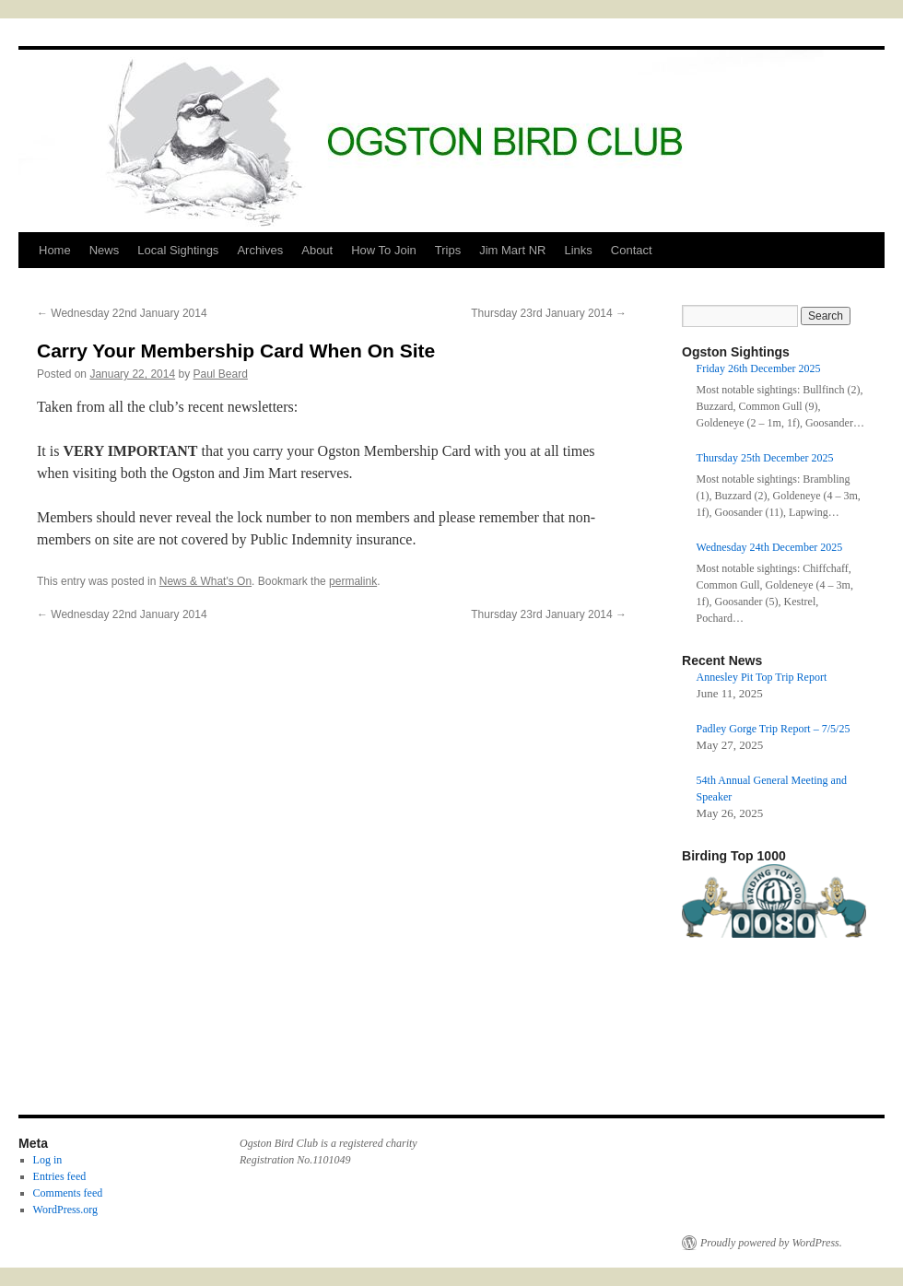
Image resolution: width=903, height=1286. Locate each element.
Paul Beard (221, 374)
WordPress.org (65, 1209)
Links (578, 250)
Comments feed (68, 1193)
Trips (448, 250)
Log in (48, 1159)
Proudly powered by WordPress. (771, 1242)
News (104, 250)
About (317, 250)
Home (55, 250)
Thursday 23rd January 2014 (549, 313)
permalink (353, 581)
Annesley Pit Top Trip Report (762, 677)
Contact (631, 250)
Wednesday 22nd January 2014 (122, 313)
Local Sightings (177, 250)
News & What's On (205, 581)
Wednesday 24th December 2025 (770, 547)
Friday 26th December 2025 (759, 368)
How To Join (383, 250)
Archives (260, 250)
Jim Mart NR (512, 250)
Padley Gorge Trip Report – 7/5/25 (773, 728)
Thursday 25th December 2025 (765, 457)
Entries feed (60, 1176)
